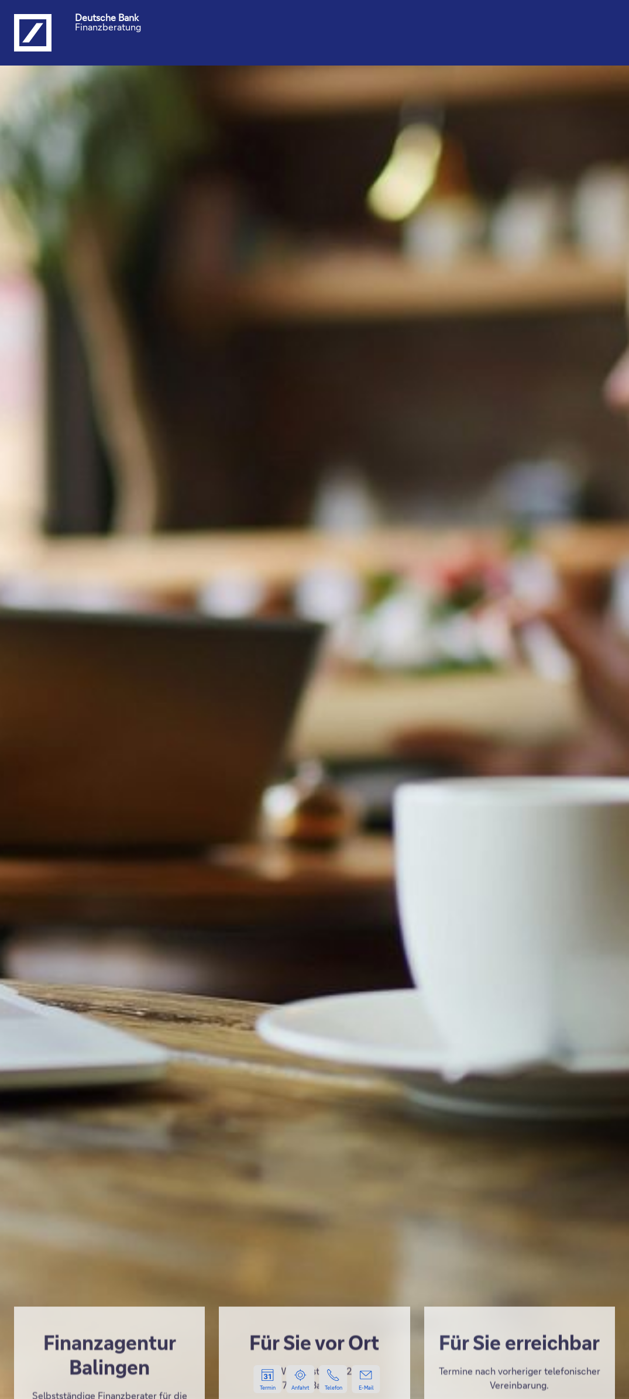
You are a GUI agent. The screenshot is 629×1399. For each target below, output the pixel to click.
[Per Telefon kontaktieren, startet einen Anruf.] (333, 1379)
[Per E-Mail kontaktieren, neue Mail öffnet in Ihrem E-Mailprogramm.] (366, 1379)
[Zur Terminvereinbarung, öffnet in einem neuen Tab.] (268, 1379)
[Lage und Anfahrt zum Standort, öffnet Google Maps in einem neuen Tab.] (301, 1379)
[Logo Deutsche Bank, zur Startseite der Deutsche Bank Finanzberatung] (33, 33)
